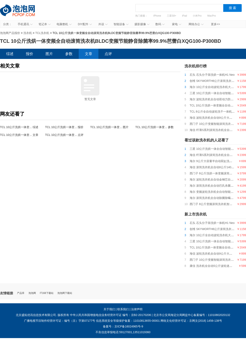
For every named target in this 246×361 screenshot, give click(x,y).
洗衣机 (27, 33)
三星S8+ (171, 15)
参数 (69, 54)
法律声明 (136, 309)
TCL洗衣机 (42, 33)
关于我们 (109, 309)
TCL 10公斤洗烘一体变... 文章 (19, 135)
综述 (10, 54)
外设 (103, 24)
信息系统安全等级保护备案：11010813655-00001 (128, 320)
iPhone (157, 15)
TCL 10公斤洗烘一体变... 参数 (154, 127)
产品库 (20, 293)
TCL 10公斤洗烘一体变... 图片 (109, 127)
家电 (176, 24)
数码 (160, 24)
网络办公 (196, 24)
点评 (108, 54)
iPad (184, 15)
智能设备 (121, 24)
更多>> (215, 24)
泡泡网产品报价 (21, 13)
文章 (88, 54)
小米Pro (197, 15)
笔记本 (45, 24)
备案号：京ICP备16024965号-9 (123, 326)
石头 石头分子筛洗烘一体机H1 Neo (212, 74)
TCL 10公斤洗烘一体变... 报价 (64, 127)
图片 (49, 54)
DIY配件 (85, 24)
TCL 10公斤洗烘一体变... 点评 (64, 135)
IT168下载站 (47, 293)
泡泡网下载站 (64, 293)
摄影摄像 (141, 24)
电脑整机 (64, 24)
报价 (29, 54)
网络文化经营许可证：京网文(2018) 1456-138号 (191, 320)
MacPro (211, 15)
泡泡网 (32, 293)
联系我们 (123, 309)
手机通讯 (25, 24)
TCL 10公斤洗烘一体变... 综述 (19, 127)
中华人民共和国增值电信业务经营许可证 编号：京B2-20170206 (110, 315)
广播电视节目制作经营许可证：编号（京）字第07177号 (59, 320)
